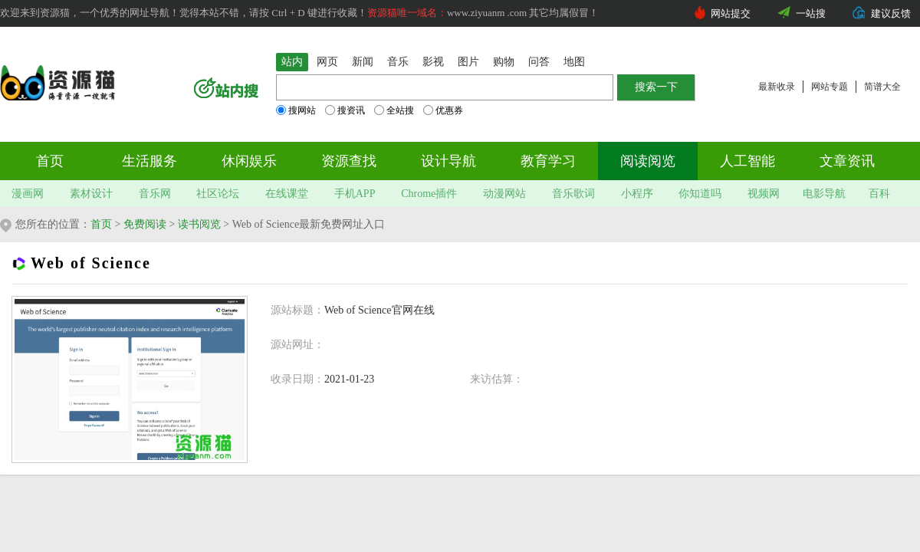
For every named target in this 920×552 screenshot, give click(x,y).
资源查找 (348, 161)
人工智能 (747, 161)
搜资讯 (345, 110)
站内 (292, 61)
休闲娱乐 (249, 161)
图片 (468, 61)
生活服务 (149, 161)
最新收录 (776, 86)
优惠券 (443, 110)
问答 (539, 61)
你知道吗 (699, 193)
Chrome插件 (429, 193)
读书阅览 (199, 224)
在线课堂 (286, 193)
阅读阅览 (647, 161)
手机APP (355, 193)
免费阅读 (144, 224)
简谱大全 (882, 86)
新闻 (362, 61)
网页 (327, 61)
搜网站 (296, 110)
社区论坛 (217, 193)
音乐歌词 (573, 193)
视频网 (764, 193)
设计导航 (448, 161)
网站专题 (829, 86)
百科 (879, 193)
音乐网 (155, 193)
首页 (50, 161)
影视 (433, 61)
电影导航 (824, 193)
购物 (503, 61)
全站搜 (394, 110)
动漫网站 (504, 193)
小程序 (637, 193)
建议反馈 (891, 13)
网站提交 (731, 13)
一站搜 (811, 13)
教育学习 (548, 161)
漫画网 (28, 193)
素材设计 (91, 193)
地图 (574, 61)
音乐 (398, 61)
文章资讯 (847, 161)
